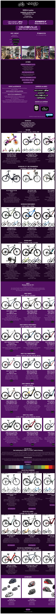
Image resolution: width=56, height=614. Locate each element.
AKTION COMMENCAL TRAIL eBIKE (28, 80)
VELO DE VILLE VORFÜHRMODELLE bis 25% (28, 77)
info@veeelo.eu (16, 42)
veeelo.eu (16, 44)
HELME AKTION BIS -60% (28, 82)
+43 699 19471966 (16, 39)
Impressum (28, 609)
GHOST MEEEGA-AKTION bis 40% (28, 72)
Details (11, 322)
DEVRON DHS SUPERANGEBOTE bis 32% (28, 64)
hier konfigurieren (28, 462)
